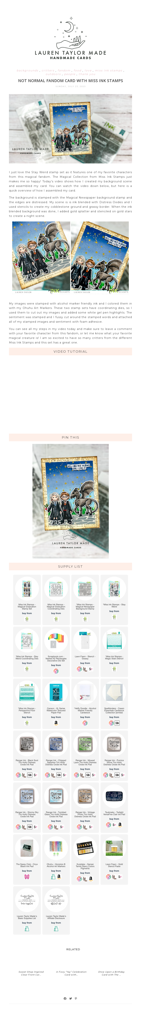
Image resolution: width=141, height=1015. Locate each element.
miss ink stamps (109, 70)
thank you (87, 74)
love (89, 70)
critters (49, 70)
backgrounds (28, 70)
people (70, 74)
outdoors (54, 74)
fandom (65, 70)
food (78, 70)
